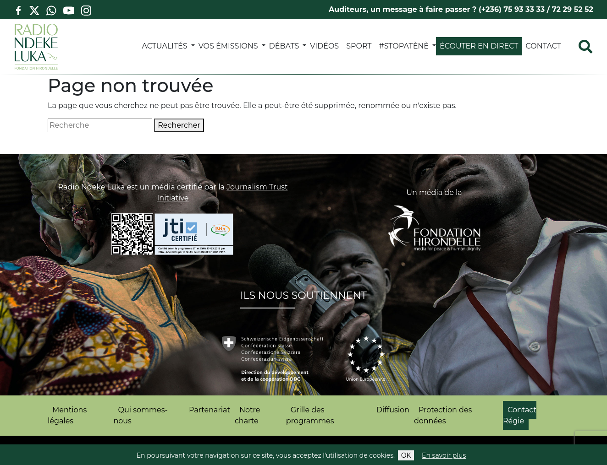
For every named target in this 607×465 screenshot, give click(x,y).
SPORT (358, 46)
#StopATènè (404, 46)
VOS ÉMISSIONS (228, 46)
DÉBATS (284, 46)
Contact (543, 46)
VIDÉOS (324, 46)
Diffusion (392, 410)
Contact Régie (519, 415)
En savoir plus (444, 455)
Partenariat (209, 410)
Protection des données (443, 415)
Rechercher (179, 125)
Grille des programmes (310, 415)
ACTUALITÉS (164, 46)
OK (406, 455)
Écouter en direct (479, 46)
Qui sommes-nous (141, 415)
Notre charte (247, 415)
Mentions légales (67, 415)
